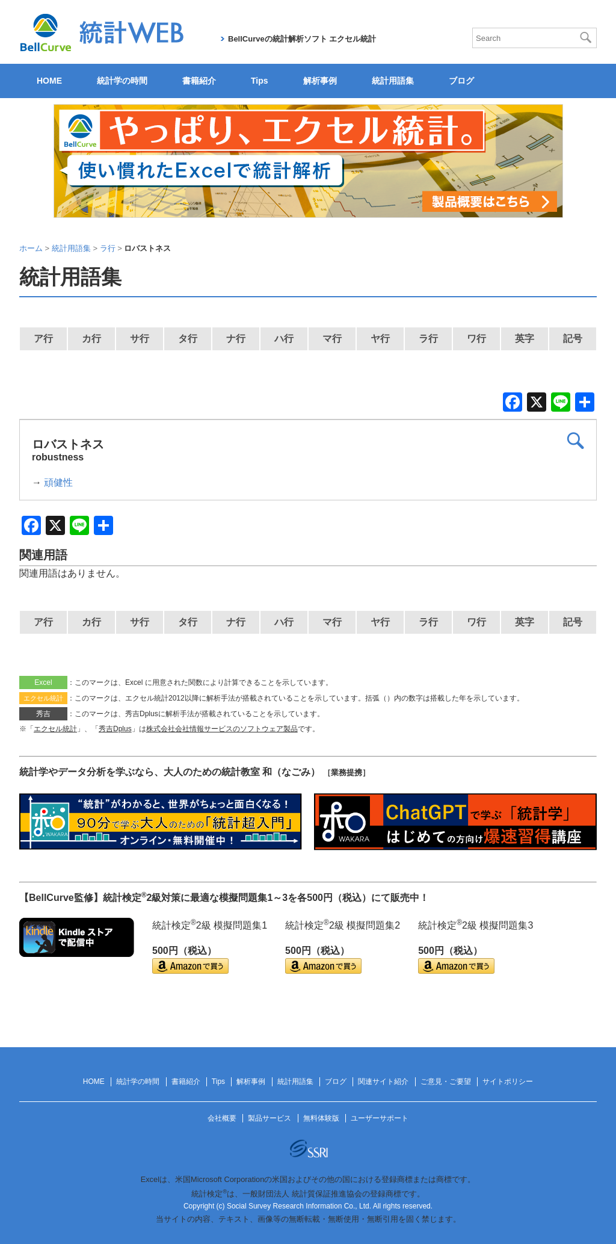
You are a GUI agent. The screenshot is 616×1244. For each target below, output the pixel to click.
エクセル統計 (55, 729)
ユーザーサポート (379, 1118)
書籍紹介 (199, 80)
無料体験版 (321, 1118)
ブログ (461, 80)
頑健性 (58, 482)
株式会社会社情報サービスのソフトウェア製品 (222, 729)
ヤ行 (380, 338)
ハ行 (284, 338)
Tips (259, 80)
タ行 (187, 338)
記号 (572, 338)
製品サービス (269, 1118)
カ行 (91, 338)
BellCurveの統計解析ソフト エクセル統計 (302, 38)
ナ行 (235, 338)
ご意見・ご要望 (445, 1081)
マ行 (332, 338)
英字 (524, 338)
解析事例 (320, 80)
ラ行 (428, 338)
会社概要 (222, 1118)
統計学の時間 (122, 80)
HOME (49, 80)
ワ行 (476, 338)
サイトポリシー (507, 1081)
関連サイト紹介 (383, 1081)
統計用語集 (393, 80)
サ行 (139, 338)
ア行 (43, 338)
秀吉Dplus (115, 729)
